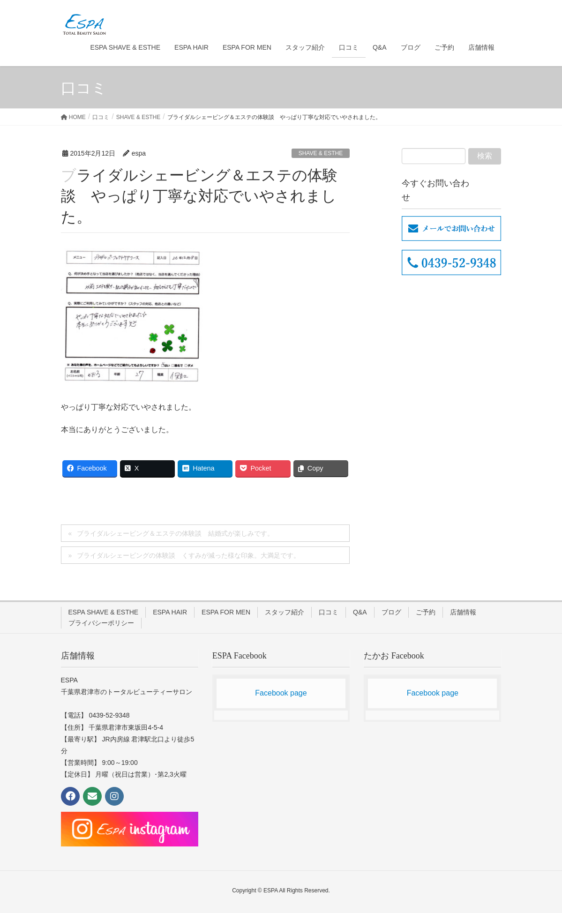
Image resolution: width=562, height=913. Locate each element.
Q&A (360, 612)
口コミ (328, 612)
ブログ (391, 612)
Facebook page (281, 693)
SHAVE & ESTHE (321, 153)
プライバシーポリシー (101, 623)
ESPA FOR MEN (226, 612)
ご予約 (425, 612)
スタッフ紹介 (284, 612)
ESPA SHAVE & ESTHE (103, 612)
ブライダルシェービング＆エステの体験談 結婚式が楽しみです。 (175, 533)
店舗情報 (463, 612)
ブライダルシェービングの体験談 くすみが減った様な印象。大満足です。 (188, 555)
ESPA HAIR (170, 612)
